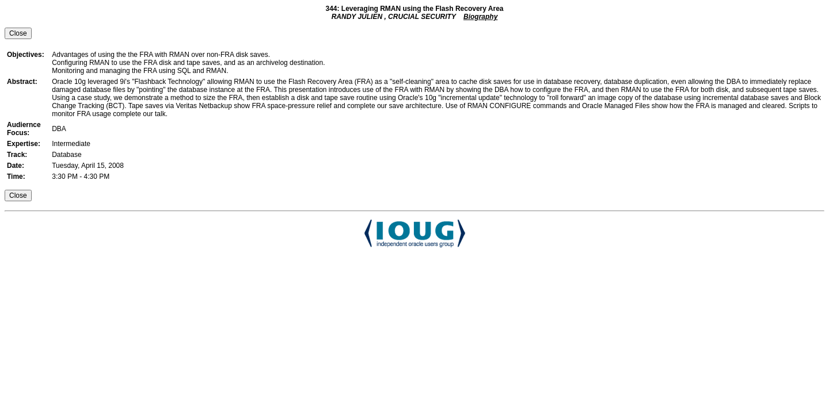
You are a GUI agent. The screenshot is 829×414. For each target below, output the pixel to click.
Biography (480, 17)
